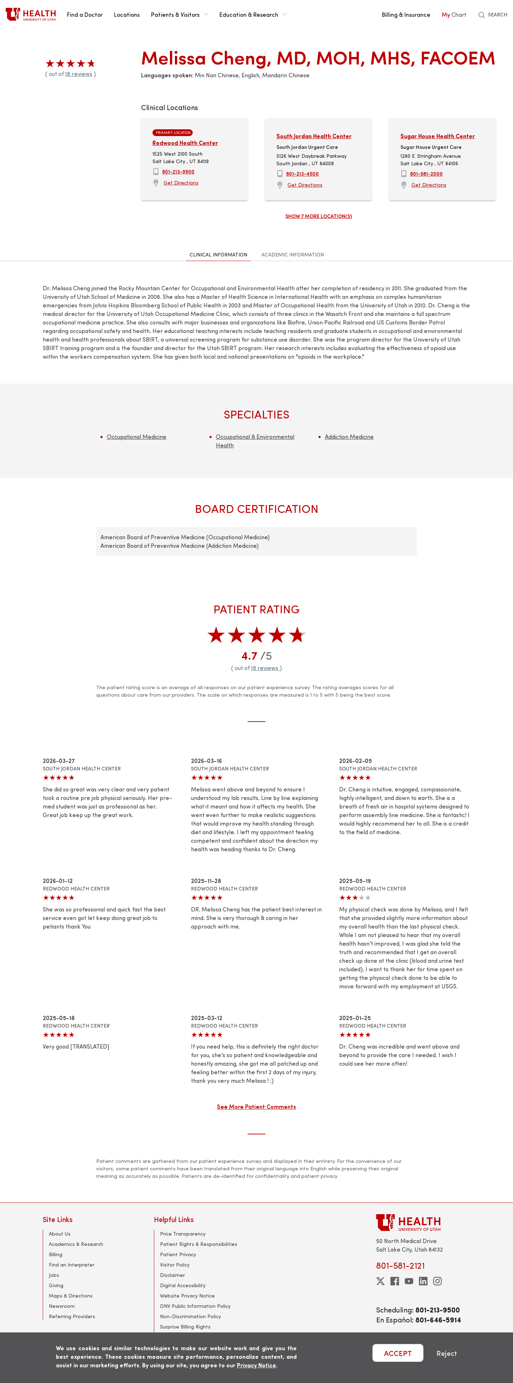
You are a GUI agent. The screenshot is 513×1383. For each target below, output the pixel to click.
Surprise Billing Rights (185, 1326)
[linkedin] (423, 1281)
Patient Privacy (178, 1254)
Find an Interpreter (71, 1264)
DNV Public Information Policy (195, 1306)
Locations (127, 14)
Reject (446, 1353)
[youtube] (409, 1281)
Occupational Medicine (136, 436)
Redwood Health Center (185, 143)
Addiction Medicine (349, 436)
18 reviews (78, 73)
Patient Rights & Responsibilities (198, 1244)
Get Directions (181, 182)
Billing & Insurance (406, 14)
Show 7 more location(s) (318, 215)
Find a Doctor (85, 14)
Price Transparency (183, 1233)
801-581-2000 (426, 173)
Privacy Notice (256, 1365)
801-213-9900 (178, 171)
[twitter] (380, 1281)
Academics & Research (76, 1244)
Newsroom (62, 1306)
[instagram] (437, 1281)
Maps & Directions (71, 1295)
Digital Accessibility (183, 1285)
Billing (55, 1254)
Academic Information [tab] (292, 254)
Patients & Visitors (179, 14)
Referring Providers (72, 1316)
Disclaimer (172, 1275)
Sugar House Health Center (437, 136)
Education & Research (253, 14)
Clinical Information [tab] (218, 254)
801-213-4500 (302, 173)
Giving (56, 1285)
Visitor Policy (175, 1264)
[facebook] (394, 1281)
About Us (60, 1233)
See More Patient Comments (256, 1106)
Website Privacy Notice (187, 1295)
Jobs (54, 1275)
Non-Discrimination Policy (190, 1316)
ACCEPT (398, 1353)
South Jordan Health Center (314, 136)
